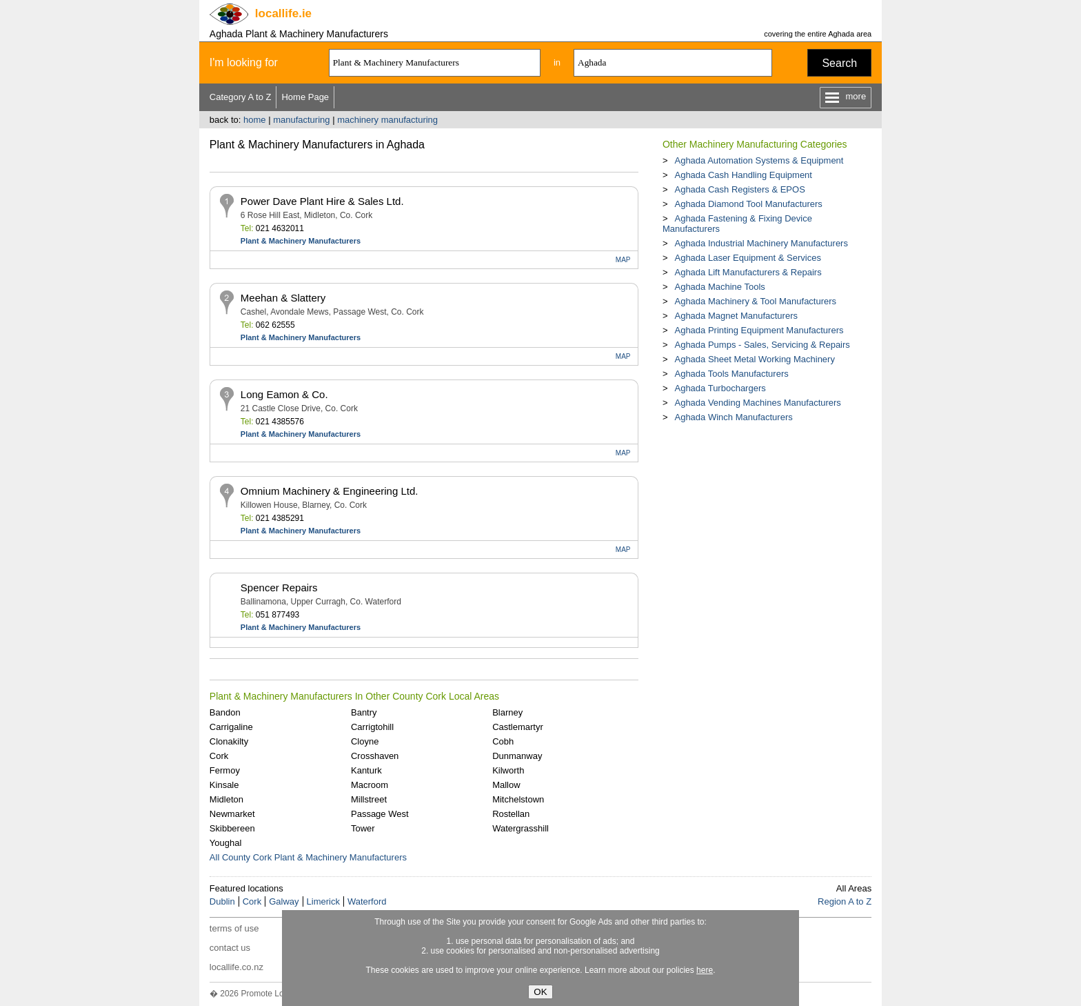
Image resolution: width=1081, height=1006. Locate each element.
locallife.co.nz (236, 967)
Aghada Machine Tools (719, 287)
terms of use (234, 928)
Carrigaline (231, 727)
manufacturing (301, 120)
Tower (363, 828)
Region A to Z (844, 901)
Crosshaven (374, 756)
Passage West (380, 814)
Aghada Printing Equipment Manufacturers (758, 330)
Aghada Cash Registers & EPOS (739, 189)
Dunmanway (517, 756)
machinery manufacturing (387, 120)
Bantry (364, 712)
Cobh (503, 741)
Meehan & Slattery (283, 298)
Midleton (226, 799)
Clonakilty (229, 741)
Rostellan (510, 814)
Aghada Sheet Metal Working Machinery (754, 359)
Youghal (226, 843)
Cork (219, 756)
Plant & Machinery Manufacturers (301, 241)
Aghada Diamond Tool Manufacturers (748, 204)
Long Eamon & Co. (284, 394)
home (254, 120)
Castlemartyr (517, 727)
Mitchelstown (518, 799)
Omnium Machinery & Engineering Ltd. (329, 491)
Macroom (369, 785)
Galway (284, 901)
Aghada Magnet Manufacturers (736, 315)
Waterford (367, 901)
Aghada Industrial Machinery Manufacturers (760, 243)
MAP (623, 260)
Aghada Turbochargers (719, 388)
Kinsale (224, 785)
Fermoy (225, 770)
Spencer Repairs (279, 587)
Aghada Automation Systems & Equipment (758, 160)
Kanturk (366, 770)
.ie (283, 13)
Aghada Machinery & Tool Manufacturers (755, 301)
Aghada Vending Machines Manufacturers (757, 402)
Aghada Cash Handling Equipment (742, 175)
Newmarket (232, 814)
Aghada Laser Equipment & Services (747, 258)
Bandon (225, 712)
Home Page (305, 97)
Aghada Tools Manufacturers (731, 373)
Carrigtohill (372, 727)
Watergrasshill (520, 828)
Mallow (506, 785)
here (704, 970)
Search (839, 63)
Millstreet (369, 799)
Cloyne (364, 741)
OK (540, 992)
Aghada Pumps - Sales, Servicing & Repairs (761, 344)
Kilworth (508, 770)
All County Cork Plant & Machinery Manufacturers (308, 857)
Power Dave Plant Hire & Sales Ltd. (322, 201)
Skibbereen (232, 828)
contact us (230, 948)
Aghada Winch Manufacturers (733, 417)
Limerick (323, 901)
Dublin (222, 901)
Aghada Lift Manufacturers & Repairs (747, 272)
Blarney (507, 712)
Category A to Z (241, 97)
